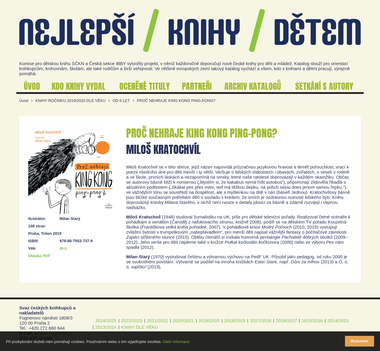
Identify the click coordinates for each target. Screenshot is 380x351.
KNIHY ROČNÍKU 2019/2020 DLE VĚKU (70, 100)
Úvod (23, 100)
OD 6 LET (121, 100)
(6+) (63, 248)
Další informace (176, 341)
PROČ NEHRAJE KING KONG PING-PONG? (176, 100)
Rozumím (359, 341)
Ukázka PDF (39, 256)
